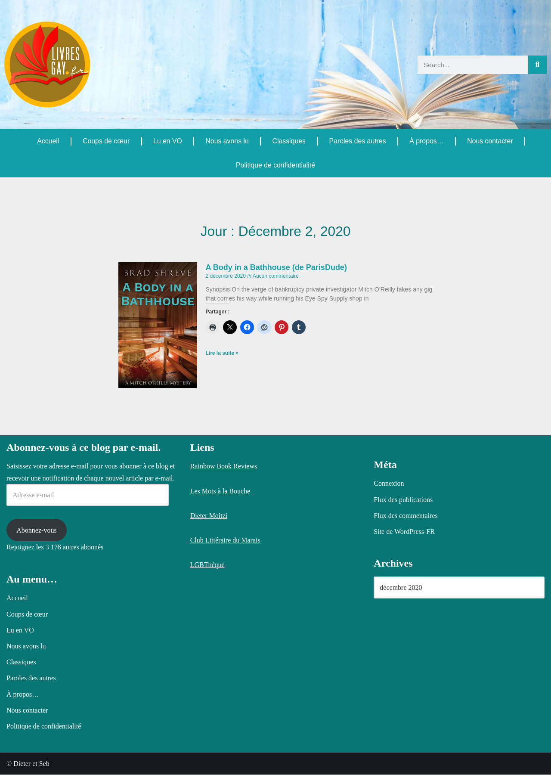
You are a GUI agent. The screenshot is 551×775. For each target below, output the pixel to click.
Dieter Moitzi (209, 515)
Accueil (48, 141)
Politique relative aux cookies (211, 761)
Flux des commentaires (405, 515)
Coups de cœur (106, 141)
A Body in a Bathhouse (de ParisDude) (276, 267)
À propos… (426, 141)
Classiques (289, 141)
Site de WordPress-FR (404, 532)
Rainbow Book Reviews (223, 466)
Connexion (389, 483)
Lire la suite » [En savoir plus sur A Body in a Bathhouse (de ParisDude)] (222, 353)
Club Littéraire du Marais (225, 540)
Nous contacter (490, 141)
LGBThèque (207, 565)
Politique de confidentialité (275, 165)
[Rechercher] (537, 65)
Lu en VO (167, 141)
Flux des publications (403, 499)
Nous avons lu (227, 141)
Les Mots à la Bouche (220, 491)
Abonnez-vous (36, 530)
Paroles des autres (357, 141)
